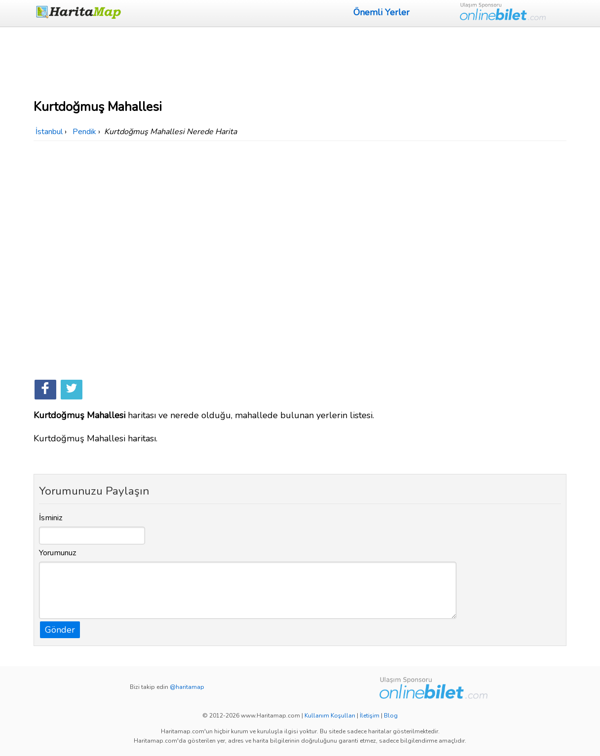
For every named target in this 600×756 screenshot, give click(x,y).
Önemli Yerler (381, 12)
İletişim (369, 716)
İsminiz (51, 517)
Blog (391, 716)
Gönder (60, 630)
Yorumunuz (57, 552)
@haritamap (187, 687)
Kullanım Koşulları (329, 716)
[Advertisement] (300, 61)
